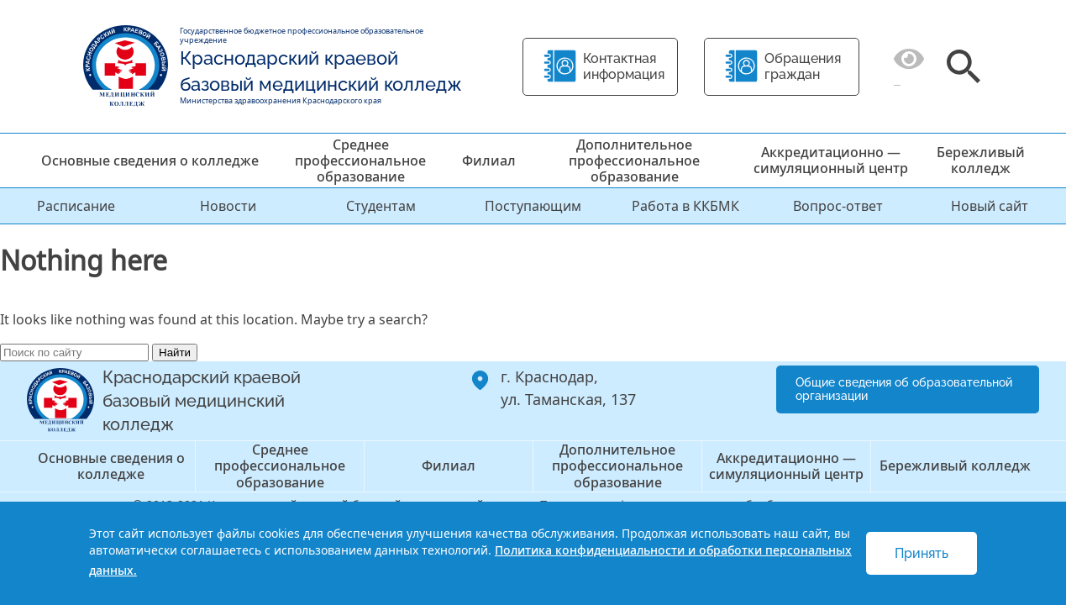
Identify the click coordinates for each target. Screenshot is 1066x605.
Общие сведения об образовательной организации (904, 389)
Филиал (489, 160)
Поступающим (533, 206)
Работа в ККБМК (685, 206)
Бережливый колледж (981, 160)
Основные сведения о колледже (150, 160)
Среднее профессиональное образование (360, 160)
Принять (921, 553)
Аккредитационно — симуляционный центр (831, 160)
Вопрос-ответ (838, 206)
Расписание (76, 206)
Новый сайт (989, 206)
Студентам (381, 206)
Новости (228, 206)
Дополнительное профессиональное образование (634, 160)
